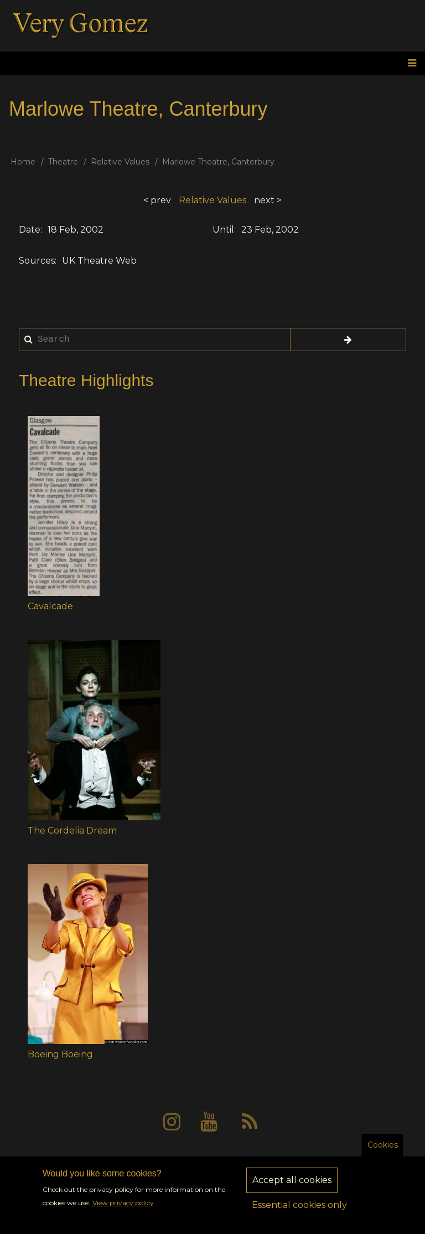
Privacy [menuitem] (182, 1163)
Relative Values (120, 162)
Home (23, 162)
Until (223, 229)
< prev (157, 200)
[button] (64, 506)
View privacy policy (123, 1210)
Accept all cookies (291, 1187)
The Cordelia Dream (72, 830)
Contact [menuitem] (233, 1163)
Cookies (382, 1153)
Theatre (63, 162)
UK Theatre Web (99, 260)
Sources (37, 260)
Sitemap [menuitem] (287, 1163)
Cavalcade (50, 606)
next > (268, 200)
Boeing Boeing (60, 1054)
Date (29, 229)
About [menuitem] (134, 1163)
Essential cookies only (299, 1212)
